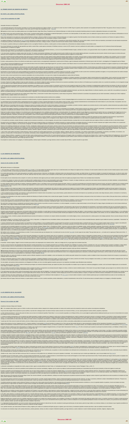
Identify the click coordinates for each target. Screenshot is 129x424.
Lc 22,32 (4, 34)
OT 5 (65, 370)
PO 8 (115, 238)
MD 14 (42, 253)
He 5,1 (8, 197)
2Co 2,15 (46, 227)
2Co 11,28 (65, 274)
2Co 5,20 (112, 224)
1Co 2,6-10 (124, 324)
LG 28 (119, 359)
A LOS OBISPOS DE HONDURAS (10, 153)
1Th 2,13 (85, 332)
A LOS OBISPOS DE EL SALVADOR (11, 292)
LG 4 (72, 346)
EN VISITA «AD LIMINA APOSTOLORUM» (13, 14)
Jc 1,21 (53, 332)
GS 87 (17, 265)
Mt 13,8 (36, 204)
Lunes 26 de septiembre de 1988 (10, 18)
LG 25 (45, 323)
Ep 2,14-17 (112, 353)
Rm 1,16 (28, 332)
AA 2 (100, 395)
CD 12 (6, 186)
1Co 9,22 (16, 238)
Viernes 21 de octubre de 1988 (9, 301)
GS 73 (39, 351)
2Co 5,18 (18, 347)
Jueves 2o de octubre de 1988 (9, 163)
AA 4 (113, 323)
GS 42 (5, 240)
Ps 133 (30, 169)
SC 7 (77, 326)
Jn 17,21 (24, 40)
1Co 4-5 (53, 29)
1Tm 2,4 (66, 239)
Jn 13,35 (72, 232)
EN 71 (67, 383)
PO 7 (102, 238)
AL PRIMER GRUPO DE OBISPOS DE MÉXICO (14, 9)
